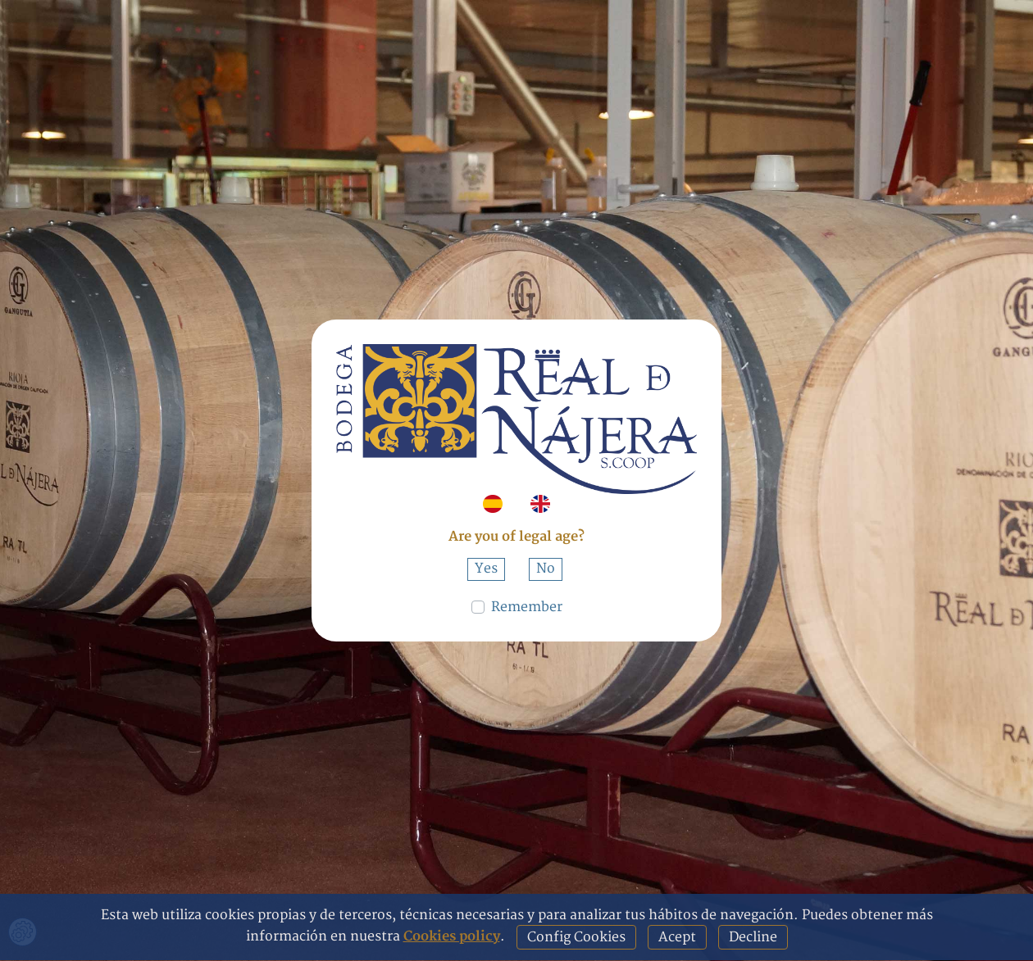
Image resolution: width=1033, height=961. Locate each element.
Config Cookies (576, 937)
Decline (753, 937)
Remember (526, 607)
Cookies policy (451, 936)
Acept (677, 937)
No (545, 568)
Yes (486, 568)
